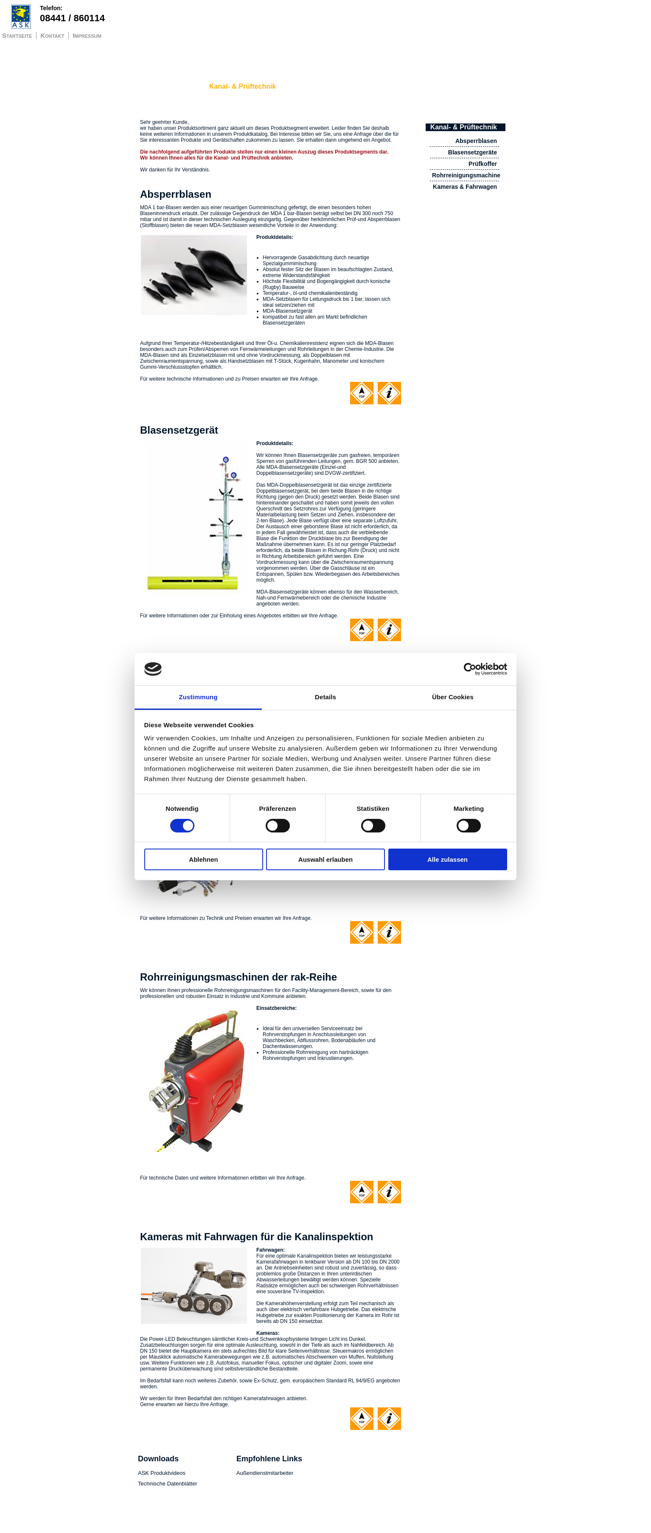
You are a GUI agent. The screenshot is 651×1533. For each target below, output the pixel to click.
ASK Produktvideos (161, 1473)
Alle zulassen (447, 859)
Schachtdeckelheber (169, 86)
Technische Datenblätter (167, 1483)
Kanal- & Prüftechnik (242, 86)
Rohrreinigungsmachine (466, 175)
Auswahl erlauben (325, 859)
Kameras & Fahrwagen (465, 186)
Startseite (17, 35)
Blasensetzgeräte (472, 152)
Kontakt (52, 35)
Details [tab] (325, 697)
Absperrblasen (476, 140)
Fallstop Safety (311, 86)
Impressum (87, 35)
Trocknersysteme (390, 86)
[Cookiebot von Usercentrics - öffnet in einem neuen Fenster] (470, 669)
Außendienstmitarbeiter (264, 1473)
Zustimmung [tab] (198, 697)
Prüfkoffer (483, 163)
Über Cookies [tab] (453, 697)
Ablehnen (203, 859)
